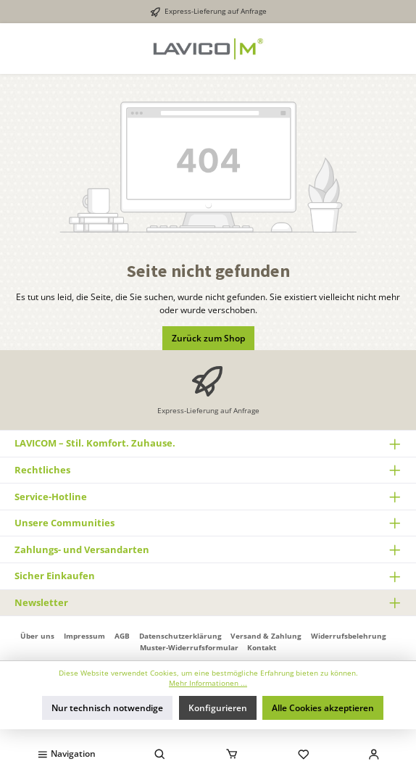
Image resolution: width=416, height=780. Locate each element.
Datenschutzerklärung (180, 636)
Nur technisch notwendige (107, 708)
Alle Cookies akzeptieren (323, 708)
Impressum (84, 636)
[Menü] (66, 753)
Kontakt (261, 647)
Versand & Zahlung (265, 636)
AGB (122, 636)
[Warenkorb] (231, 753)
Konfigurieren (217, 708)
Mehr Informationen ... (208, 683)
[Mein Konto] (374, 753)
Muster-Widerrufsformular (189, 647)
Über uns (37, 636)
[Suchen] (160, 753)
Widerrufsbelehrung (348, 636)
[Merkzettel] (304, 753)
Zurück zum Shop (208, 338)
